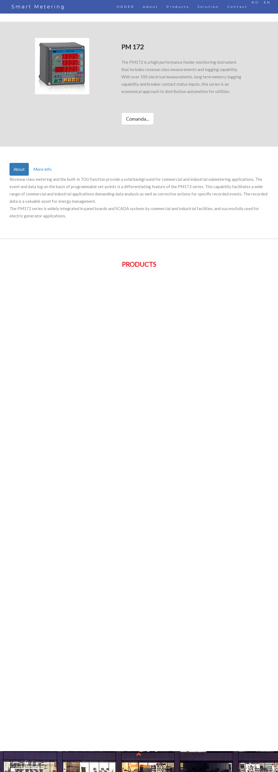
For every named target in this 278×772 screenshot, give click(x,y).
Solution (208, 7)
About (150, 7)
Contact (237, 7)
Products (177, 7)
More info (42, 169)
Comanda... (137, 119)
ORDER (125, 7)
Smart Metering (38, 7)
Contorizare (139, 765)
